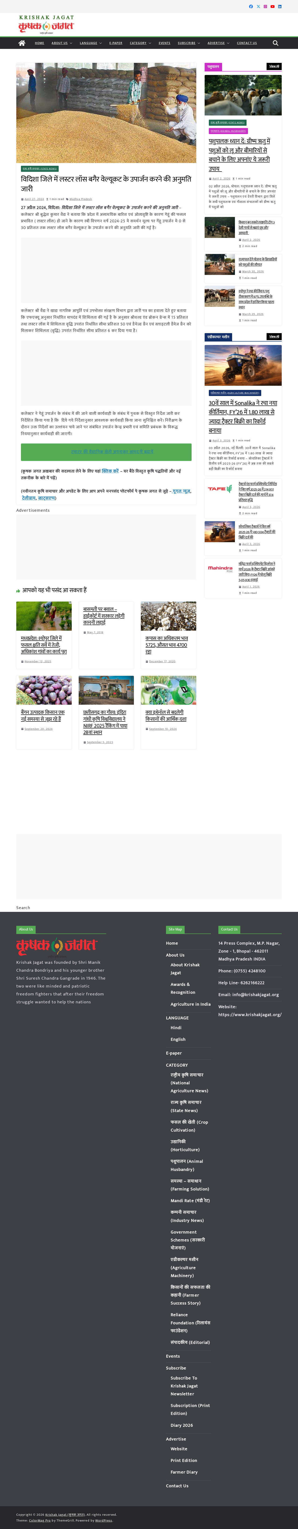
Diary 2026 (182, 1425)
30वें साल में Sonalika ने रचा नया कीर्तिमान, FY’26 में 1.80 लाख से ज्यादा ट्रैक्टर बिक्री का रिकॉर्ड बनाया (243, 417)
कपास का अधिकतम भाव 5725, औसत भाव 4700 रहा (167, 644)
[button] (70, 43)
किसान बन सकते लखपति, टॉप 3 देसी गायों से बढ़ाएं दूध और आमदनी (257, 228)
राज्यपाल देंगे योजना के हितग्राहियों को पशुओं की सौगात (258, 262)
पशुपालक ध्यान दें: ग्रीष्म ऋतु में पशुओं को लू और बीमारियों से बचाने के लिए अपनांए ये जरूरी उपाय (239, 155)
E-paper (115, 43)
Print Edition (184, 1460)
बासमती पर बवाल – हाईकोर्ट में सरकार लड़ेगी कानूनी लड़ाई (104, 615)
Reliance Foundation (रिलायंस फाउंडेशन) (191, 1322)
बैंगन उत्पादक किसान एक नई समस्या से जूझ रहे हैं (43, 715)
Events (165, 43)
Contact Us (247, 43)
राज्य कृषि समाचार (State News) (40, 169)
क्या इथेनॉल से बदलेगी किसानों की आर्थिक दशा (166, 715)
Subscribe (187, 43)
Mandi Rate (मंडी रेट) (190, 1200)
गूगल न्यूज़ (180, 490)
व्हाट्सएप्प (45, 497)
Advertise (216, 43)
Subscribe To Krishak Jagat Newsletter (184, 1386)
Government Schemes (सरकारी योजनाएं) (188, 1240)
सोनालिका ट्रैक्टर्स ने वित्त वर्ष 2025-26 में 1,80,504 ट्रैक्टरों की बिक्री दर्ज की (257, 532)
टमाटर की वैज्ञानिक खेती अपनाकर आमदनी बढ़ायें (112, 452)
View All (274, 66)
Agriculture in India (191, 1004)
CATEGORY (138, 43)
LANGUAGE (88, 43)
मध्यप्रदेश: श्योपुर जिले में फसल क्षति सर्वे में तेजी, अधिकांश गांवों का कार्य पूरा (44, 644)
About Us (60, 43)
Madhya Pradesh (81, 199)
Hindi (176, 1028)
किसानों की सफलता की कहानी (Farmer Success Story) (190, 1295)
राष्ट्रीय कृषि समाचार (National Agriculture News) (190, 1083)
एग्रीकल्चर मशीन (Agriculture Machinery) (235, 393)
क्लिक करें (110, 471)
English (178, 1039)
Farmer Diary (184, 1472)
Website (179, 1449)
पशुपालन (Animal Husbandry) (228, 131)
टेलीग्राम (28, 497)
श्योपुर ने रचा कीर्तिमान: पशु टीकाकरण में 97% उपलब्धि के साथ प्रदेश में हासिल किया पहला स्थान (256, 299)
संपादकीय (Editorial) (190, 1342)
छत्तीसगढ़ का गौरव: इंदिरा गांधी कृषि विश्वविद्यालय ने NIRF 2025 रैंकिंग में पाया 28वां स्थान (105, 721)
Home (39, 43)
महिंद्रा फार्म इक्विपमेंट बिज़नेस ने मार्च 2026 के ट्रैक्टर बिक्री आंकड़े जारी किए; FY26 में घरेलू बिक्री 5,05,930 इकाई (257, 572)
